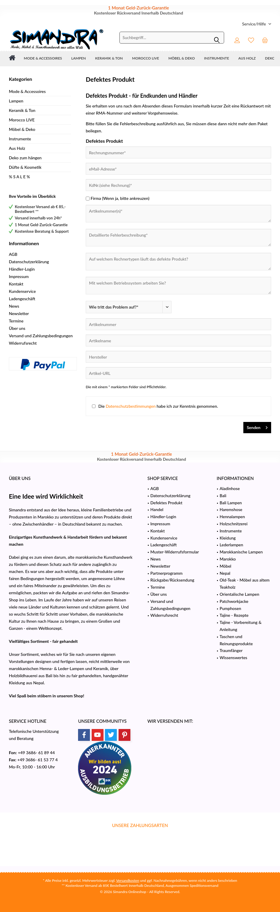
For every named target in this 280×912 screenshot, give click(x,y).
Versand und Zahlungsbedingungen (41, 335)
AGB (13, 254)
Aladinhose (230, 488)
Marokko (228, 558)
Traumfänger (231, 650)
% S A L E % (19, 176)
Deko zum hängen (25, 157)
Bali (223, 495)
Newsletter (19, 313)
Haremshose (231, 509)
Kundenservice (22, 291)
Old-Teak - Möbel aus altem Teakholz (245, 583)
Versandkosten (127, 880)
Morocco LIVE (22, 119)
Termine (16, 320)
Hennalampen (232, 516)
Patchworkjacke (234, 601)
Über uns (17, 328)
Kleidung (228, 537)
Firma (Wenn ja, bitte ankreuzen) (120, 198)
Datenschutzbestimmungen (131, 406)
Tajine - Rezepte (234, 615)
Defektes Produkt (166, 502)
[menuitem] (254, 24)
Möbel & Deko (22, 129)
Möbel (225, 566)
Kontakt (16, 283)
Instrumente (20, 138)
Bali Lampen (231, 502)
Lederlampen (231, 544)
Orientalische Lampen (239, 594)
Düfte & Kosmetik (25, 167)
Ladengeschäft (22, 298)
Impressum (19, 276)
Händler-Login (22, 269)
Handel (157, 509)
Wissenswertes (233, 657)
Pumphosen (230, 608)
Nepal (225, 573)
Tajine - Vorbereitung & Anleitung (241, 626)
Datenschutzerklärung (29, 261)
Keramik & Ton (22, 110)
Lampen (16, 100)
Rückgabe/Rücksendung (172, 579)
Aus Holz (17, 148)
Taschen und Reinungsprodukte (236, 640)
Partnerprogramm (166, 573)
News (14, 306)
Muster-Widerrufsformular (174, 551)
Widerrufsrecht (23, 343)
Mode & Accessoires (27, 91)
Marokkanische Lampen (241, 551)
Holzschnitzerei (233, 523)
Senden (257, 426)
